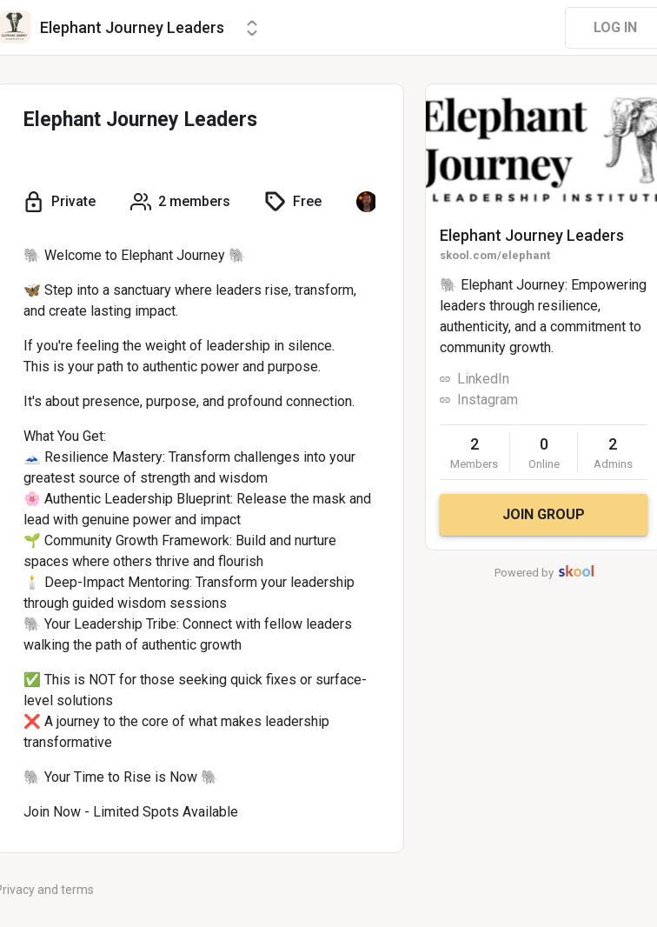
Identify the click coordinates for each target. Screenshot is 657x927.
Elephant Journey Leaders (532, 235)
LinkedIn (483, 378)
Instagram (487, 399)
